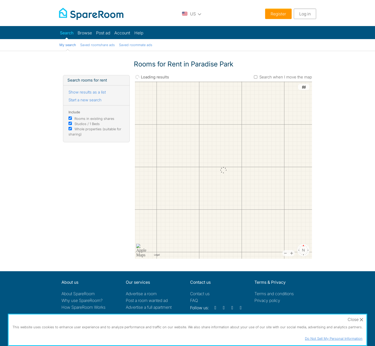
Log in (305, 13)
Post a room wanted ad (147, 300)
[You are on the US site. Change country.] (192, 13)
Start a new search (85, 99)
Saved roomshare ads (97, 45)
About (78, 293)
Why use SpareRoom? (82, 300)
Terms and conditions (274, 293)
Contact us (200, 293)
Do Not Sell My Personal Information (333, 338)
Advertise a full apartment (149, 307)
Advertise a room (141, 293)
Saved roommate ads (135, 45)
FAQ (194, 300)
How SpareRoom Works (83, 307)
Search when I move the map (285, 77)
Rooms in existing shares (94, 118)
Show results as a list (87, 92)
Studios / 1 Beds (87, 124)
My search (67, 45)
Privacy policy (267, 300)
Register (278, 13)
